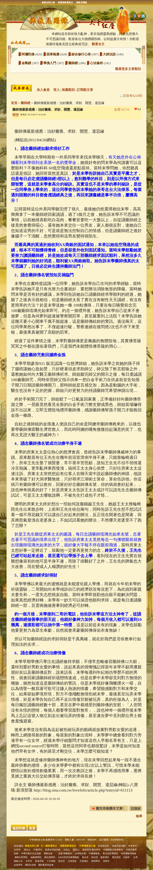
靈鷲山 (76, 850)
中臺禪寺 (37, 850)
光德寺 (126, 857)
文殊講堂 (72, 861)
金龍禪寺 (18, 865)
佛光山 (27, 850)
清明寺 (106, 861)
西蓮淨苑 (39, 861)
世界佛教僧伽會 (128, 853)
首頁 (14, 103)
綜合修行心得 (81, 54)
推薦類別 (68, 90)
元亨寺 (29, 861)
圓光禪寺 (96, 850)
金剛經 (27, 63)
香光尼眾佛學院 (110, 853)
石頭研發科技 (117, 840)
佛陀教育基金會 (46, 865)
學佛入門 (50, 63)
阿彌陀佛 (28, 54)
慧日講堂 (116, 857)
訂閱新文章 (85, 90)
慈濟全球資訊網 (52, 850)
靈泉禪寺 (86, 850)
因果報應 (53, 54)
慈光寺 (61, 861)
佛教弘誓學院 (21, 857)
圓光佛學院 (49, 857)
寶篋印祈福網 (118, 846)
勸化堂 (94, 857)
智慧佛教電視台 (65, 2)
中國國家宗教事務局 (113, 850)
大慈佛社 (83, 861)
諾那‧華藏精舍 (65, 853)
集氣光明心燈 (48, 2)
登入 (56, 90)
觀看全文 (98, 44)
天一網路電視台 (49, 846)
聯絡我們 (92, 840)
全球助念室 (103, 846)
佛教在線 (48, 853)
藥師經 (73, 63)
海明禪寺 (95, 861)
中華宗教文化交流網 (31, 853)
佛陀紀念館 (30, 865)
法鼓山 (66, 850)
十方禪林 (51, 861)
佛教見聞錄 (81, 2)
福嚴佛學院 (35, 857)
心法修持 (97, 63)
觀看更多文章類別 (128, 69)
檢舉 (139, 816)
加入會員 (43, 90)
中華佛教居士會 (37, 840)
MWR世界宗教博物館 (68, 857)
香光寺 (85, 857)
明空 (15, 115)
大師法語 (110, 54)
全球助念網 (80, 853)
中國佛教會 (94, 853)
